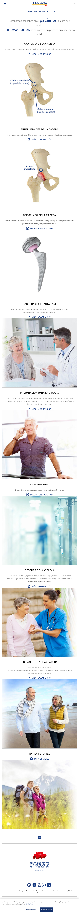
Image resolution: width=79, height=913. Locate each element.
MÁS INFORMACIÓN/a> (41, 228)
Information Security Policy (15, 891)
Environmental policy (32, 891)
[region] (39, 906)
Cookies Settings (31, 909)
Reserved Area (46, 891)
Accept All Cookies (46, 909)
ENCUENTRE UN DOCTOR (41, 11)
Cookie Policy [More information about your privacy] (29, 904)
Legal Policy (56, 891)
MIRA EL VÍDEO (41, 758)
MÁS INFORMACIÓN (41, 53)
